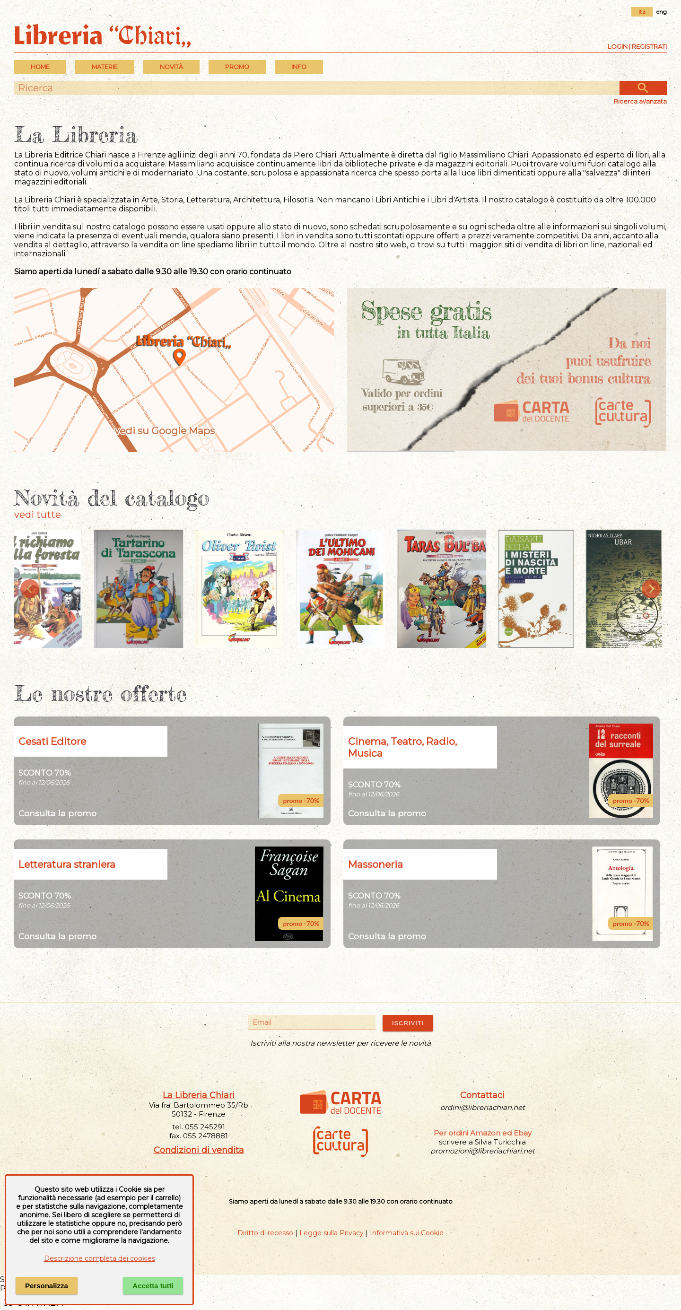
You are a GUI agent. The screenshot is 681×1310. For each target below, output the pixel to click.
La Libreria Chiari (199, 1095)
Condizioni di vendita (199, 1150)
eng (661, 11)
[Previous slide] (29, 588)
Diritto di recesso (265, 1233)
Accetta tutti (153, 1286)
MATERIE (105, 66)
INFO (298, 66)
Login (618, 46)
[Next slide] (651, 588)
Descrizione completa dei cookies (99, 1258)
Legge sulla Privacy (331, 1233)
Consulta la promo (57, 813)
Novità (171, 66)
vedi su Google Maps (174, 431)
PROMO (237, 66)
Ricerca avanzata (640, 101)
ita (642, 11)
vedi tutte (37, 514)
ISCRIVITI (408, 1023)
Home (40, 66)
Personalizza (46, 1286)
